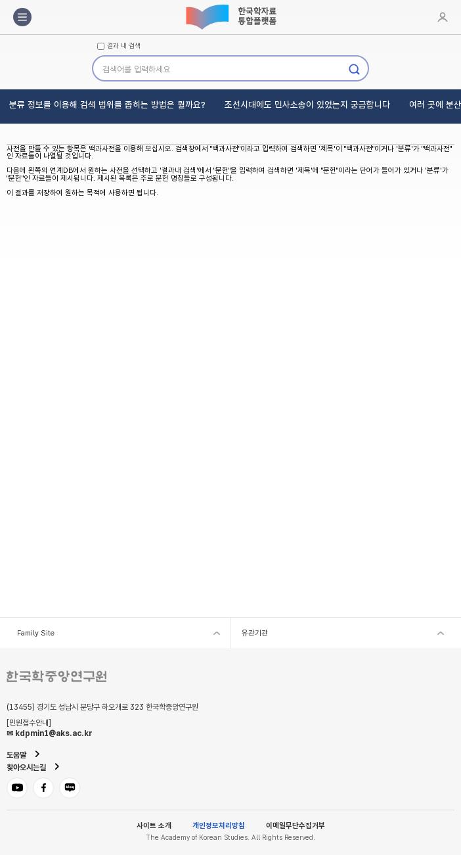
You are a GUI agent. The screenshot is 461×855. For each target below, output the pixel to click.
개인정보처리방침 (218, 825)
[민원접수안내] (29, 723)
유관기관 (255, 632)
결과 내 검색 (124, 46)
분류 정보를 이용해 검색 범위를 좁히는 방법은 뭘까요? (107, 104)
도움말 (16, 755)
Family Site (36, 632)
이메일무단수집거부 (295, 825)
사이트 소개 (154, 825)
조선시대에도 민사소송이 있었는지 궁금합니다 (307, 104)
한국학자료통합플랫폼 (230, 17)
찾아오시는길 (26, 767)
